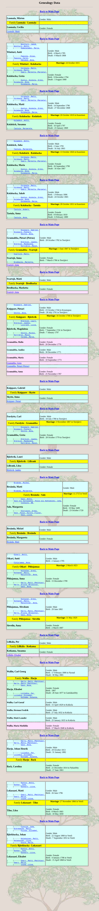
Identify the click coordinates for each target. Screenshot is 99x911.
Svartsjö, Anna (13, 282)
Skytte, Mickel (28, 352)
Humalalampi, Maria (30, 49)
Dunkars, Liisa (28, 823)
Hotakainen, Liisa (23, 880)
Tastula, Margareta (23, 136)
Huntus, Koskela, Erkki (32, 84)
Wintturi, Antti (22, 47)
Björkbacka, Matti (23, 867)
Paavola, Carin (21, 60)
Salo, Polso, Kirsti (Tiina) (28, 538)
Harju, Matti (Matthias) (33, 610)
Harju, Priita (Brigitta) (26, 613)
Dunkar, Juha (20, 821)
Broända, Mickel (22, 505)
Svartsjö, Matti (22, 270)
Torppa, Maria (28, 357)
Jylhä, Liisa (27, 836)
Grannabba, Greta (14, 383)
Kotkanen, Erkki (29, 597)
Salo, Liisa (27, 540)
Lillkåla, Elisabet (14, 686)
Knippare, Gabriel (30, 244)
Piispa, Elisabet (29, 869)
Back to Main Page (49, 11)
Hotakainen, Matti (30, 878)
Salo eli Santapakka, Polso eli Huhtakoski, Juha (38, 525)
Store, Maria (27, 883)
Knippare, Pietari (23, 246)
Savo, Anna (26, 615)
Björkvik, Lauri (29, 339)
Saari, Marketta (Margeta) (34, 75)
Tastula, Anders (22, 223)
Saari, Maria (20, 834)
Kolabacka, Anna (22, 86)
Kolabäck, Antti (22, 127)
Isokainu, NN (27, 527)
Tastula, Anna (21, 231)
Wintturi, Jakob (29, 44)
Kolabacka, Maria (29, 88)
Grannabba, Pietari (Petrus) (18, 386)
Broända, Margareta (23, 514)
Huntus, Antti (28, 819)
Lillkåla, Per (28, 726)
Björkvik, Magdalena (24, 260)
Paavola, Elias (28, 57)
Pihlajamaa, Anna (22, 589)
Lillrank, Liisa (29, 344)
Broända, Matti (13, 567)
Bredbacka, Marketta (24, 279)
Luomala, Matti (13, 31)
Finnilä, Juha (28, 865)
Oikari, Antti (21, 580)
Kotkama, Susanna (29, 730)
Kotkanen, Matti (22, 600)
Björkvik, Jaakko (29, 257)
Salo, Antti (27, 522)
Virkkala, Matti (29, 71)
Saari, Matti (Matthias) (33, 832)
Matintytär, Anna (29, 602)
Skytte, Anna (27, 249)
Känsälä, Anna (28, 62)
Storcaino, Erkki (29, 535)
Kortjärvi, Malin (29, 262)
